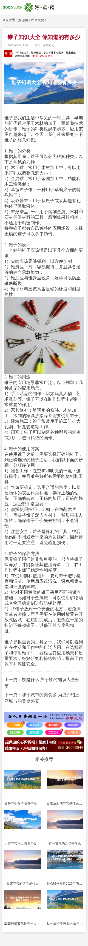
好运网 (23, 20)
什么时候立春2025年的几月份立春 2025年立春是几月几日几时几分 (65, 883)
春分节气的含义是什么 (65, 843)
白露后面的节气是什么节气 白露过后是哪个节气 (65, 803)
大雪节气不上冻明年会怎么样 (22, 843)
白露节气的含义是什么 (22, 883)
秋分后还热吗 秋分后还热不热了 (65, 923)
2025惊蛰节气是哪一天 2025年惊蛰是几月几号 (22, 923)
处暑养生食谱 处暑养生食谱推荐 (22, 803)
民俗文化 (37, 20)
